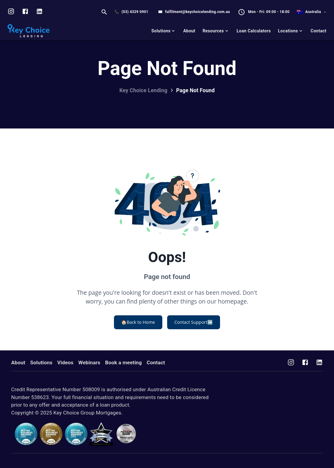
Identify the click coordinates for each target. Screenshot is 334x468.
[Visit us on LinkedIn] (39, 12)
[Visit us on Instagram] (11, 12)
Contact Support (193, 322)
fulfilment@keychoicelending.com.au (197, 12)
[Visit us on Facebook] (305, 363)
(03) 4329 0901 (135, 12)
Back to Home (138, 322)
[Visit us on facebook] (25, 12)
